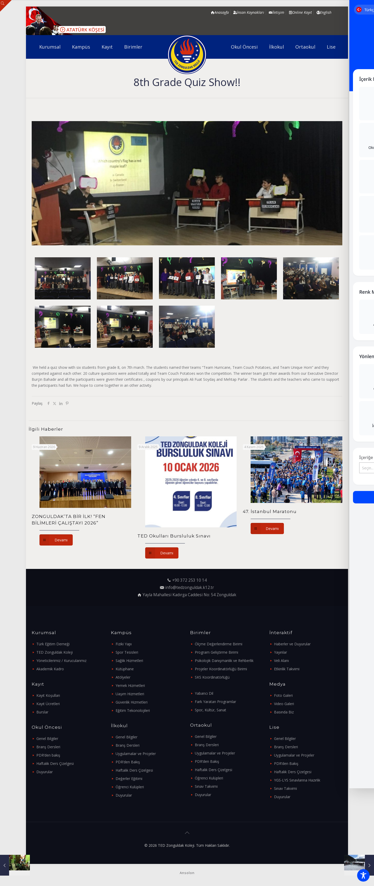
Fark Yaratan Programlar (215, 701)
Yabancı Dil (204, 693)
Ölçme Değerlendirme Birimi (218, 643)
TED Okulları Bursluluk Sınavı (174, 536)
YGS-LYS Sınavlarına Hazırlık (297, 780)
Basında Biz (284, 712)
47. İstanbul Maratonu (270, 511)
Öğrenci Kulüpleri (130, 786)
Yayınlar (280, 652)
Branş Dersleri (48, 746)
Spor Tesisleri (127, 652)
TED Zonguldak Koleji (54, 652)
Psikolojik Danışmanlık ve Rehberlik (224, 660)
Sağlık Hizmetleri (129, 660)
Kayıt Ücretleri (48, 703)
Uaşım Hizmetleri (130, 693)
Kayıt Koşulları (48, 695)
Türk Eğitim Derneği (53, 643)
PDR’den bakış (48, 755)
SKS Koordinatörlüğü (212, 677)
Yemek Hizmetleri (130, 685)
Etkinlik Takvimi (286, 668)
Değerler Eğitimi (129, 778)
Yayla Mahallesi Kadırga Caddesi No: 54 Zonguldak (189, 595)
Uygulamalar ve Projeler (136, 753)
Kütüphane (125, 668)
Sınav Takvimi (206, 786)
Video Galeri (284, 703)
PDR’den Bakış (128, 761)
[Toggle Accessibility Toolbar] (363, 875)
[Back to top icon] (187, 832)
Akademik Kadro (50, 668)
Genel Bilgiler (47, 738)
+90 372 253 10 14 (189, 580)
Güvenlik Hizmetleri (132, 702)
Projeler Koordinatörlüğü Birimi (221, 668)
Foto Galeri (283, 695)
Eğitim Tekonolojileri (133, 710)
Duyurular (44, 771)
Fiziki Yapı (124, 643)
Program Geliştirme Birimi (216, 652)
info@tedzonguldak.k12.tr (189, 587)
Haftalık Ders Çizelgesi (55, 763)
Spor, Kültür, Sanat (210, 709)
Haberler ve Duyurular (292, 643)
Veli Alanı (281, 660)
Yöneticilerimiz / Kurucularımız (61, 660)
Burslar (42, 712)
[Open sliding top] (6, 6)
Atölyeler (123, 677)
